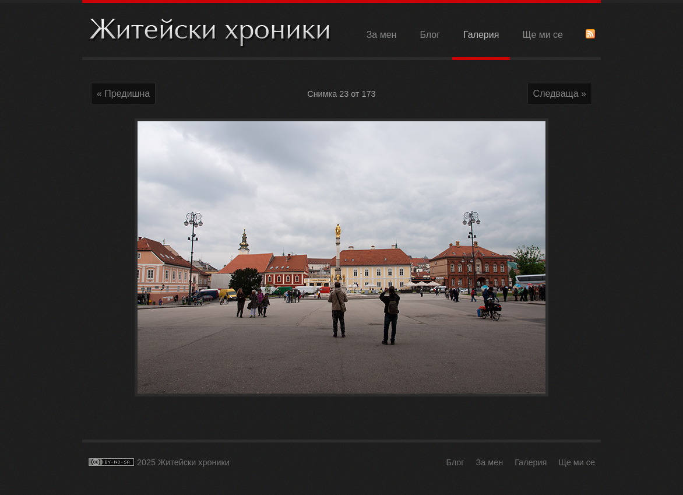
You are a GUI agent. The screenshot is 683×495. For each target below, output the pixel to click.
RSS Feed (590, 33)
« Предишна (123, 94)
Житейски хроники (210, 31)
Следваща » (559, 94)
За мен (382, 35)
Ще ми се (542, 35)
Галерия (481, 35)
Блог (430, 35)
